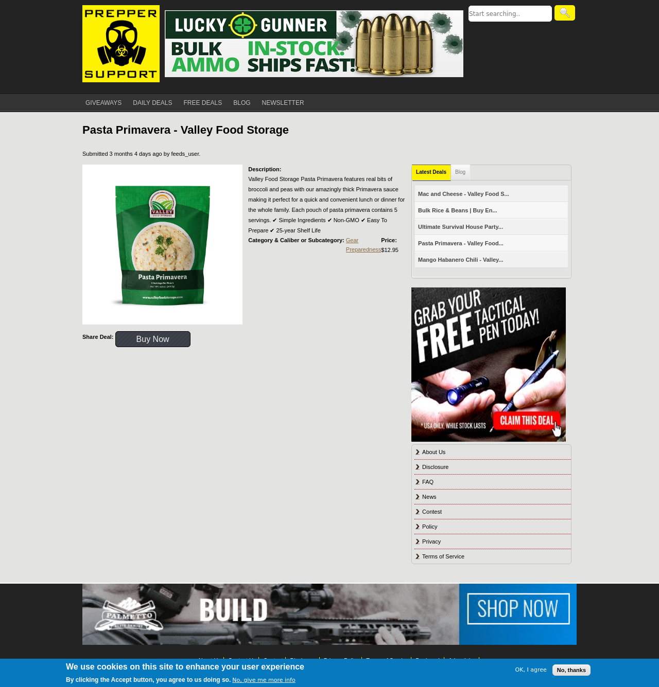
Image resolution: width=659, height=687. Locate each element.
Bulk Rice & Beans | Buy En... (457, 210)
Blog (460, 172)
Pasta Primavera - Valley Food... (461, 243)
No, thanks (571, 670)
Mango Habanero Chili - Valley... (460, 260)
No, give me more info (263, 680)
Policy (429, 526)
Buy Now (152, 339)
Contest (432, 512)
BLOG (241, 102)
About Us (433, 452)
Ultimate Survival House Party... (460, 227)
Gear (352, 240)
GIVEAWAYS (103, 102)
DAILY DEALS (152, 102)
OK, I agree (531, 669)
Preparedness (363, 249)
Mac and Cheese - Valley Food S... (463, 194)
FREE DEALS (203, 102)
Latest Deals (431, 172)
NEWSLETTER (283, 102)
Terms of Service (443, 556)
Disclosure (435, 467)
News (429, 497)
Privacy (431, 541)
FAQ (427, 482)
